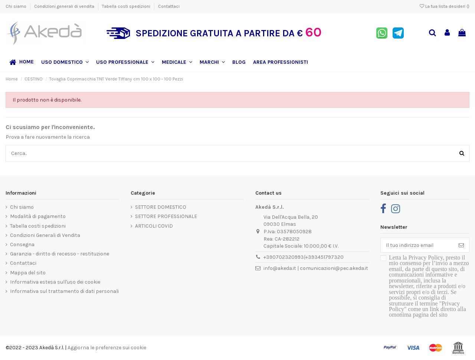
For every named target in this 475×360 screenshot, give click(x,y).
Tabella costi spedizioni (126, 6)
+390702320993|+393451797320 (303, 257)
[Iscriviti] (461, 245)
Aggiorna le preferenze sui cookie (107, 347)
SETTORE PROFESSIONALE (166, 216)
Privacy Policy (425, 257)
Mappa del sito (28, 273)
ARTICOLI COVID (154, 226)
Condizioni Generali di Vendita (45, 235)
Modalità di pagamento (38, 216)
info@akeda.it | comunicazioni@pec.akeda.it (315, 268)
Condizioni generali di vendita (64, 6)
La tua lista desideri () (444, 6)
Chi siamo (16, 6)
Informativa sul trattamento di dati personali (64, 291)
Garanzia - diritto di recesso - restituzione (59, 254)
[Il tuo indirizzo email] (417, 245)
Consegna (22, 244)
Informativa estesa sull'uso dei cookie (55, 282)
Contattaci (169, 6)
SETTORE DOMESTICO (160, 207)
